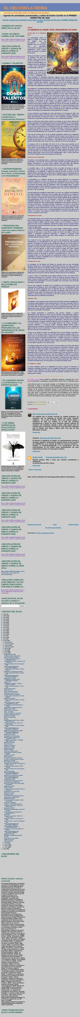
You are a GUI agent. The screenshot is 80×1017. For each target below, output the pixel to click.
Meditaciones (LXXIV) (9, 708)
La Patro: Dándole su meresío (12, 714)
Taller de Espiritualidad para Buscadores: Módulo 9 (11, 824)
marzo (6, 844)
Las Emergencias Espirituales (12, 782)
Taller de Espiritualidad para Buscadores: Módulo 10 (11, 728)
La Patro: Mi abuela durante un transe (14, 759)
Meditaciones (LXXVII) (10, 678)
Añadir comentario (34, 470)
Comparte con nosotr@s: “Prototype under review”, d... (13, 740)
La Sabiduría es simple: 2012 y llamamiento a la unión (12, 680)
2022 (4, 620)
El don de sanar (8, 756)
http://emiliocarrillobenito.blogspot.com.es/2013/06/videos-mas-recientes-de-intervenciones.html (13, 573)
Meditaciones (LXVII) (9, 779)
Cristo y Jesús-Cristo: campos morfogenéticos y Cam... (12, 703)
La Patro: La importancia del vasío (13, 804)
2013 (4, 635)
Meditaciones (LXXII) (9, 734)
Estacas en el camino (9, 745)
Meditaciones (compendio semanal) (13, 671)
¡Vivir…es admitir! (8, 711)
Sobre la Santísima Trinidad (11, 657)
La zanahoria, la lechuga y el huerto (13, 780)
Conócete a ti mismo (9, 746)
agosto (6, 648)
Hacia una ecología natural (11, 751)
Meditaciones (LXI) (9, 839)
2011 (4, 639)
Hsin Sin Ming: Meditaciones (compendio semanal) (11, 827)
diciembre (7, 642)
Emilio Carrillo (38, 457)
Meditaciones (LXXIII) (9, 716)
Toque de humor (8, 690)
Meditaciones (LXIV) (9, 798)
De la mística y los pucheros (11, 762)
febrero (6, 845)
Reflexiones (7, 814)
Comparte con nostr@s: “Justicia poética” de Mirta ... (12, 684)
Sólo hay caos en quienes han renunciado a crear (12, 738)
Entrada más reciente (34, 524)
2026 (4, 614)
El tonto (6, 718)
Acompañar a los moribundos (12, 736)
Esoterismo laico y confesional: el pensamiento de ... (13, 812)
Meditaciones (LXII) (9, 834)
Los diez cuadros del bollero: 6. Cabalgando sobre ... (12, 659)
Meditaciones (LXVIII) (9, 760)
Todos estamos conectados (11, 838)
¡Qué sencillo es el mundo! (11, 710)
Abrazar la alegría (8, 749)
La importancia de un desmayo (12, 694)
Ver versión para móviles (53, 527)
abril (5, 842)
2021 (4, 622)
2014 (4, 634)
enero (6, 847)
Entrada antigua (74, 524)
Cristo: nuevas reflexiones (11, 691)
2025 (4, 615)
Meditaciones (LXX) (9, 748)
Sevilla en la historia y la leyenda (12, 713)
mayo (6, 653)
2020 (4, 624)
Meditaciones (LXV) (9, 792)
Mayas (44, 404)
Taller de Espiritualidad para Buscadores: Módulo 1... (11, 667)
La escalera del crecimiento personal (13, 795)
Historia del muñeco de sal (11, 693)
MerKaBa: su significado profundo (13, 835)
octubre (6, 645)
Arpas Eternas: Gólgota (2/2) (11, 797)
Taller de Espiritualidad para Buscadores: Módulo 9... (11, 773)
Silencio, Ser (7, 682)
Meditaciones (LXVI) (9, 786)
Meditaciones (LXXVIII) (10, 654)
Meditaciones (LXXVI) (9, 688)
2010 (4, 640)
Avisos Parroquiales (9, 771)
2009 (4, 848)
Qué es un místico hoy (10, 717)
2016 (4, 630)
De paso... (6, 836)
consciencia (39, 404)
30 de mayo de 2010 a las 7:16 (56, 457)
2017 (4, 629)
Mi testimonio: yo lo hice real (11, 791)
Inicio (55, 524)
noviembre (7, 643)
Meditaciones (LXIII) (9, 808)
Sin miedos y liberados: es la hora (13, 757)
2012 (34, 404)
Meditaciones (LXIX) (9, 755)
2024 (4, 617)
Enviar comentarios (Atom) (45, 533)
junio (6, 651)
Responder (36, 432)
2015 (4, 632)
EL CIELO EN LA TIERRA (25, 8)
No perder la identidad (10, 802)
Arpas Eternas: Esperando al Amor (13, 707)
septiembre (7, 646)
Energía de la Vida (9, 794)
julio (5, 650)
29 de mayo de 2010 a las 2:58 (50, 438)
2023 (4, 619)
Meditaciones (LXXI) (9, 742)
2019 (4, 625)
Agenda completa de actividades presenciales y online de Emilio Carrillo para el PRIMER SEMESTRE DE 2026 (40, 21)
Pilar (34, 414)
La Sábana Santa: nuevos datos (12, 656)
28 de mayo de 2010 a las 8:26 (46, 414)
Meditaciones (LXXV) (9, 698)
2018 (4, 627)
